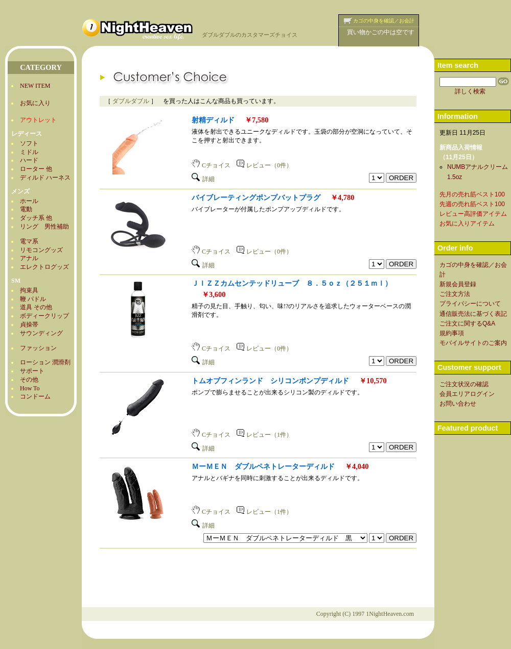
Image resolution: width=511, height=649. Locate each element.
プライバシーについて (470, 303)
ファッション (38, 348)
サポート (32, 371)
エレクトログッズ (44, 266)
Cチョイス (211, 165)
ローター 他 (36, 168)
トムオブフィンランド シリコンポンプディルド (270, 381)
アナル (29, 258)
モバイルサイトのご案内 (473, 342)
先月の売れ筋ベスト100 (472, 194)
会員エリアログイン (467, 393)
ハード (29, 160)
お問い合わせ (457, 403)
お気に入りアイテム (467, 223)
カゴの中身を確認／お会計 (383, 20)
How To (30, 388)
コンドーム (35, 396)
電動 (26, 209)
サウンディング (41, 333)
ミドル (29, 152)
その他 (29, 379)
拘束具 (29, 290)
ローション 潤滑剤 (45, 362)
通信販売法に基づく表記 (473, 313)
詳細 (203, 179)
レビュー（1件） (264, 434)
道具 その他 (36, 307)
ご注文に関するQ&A (467, 323)
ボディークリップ (44, 315)
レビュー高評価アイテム (473, 213)
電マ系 (29, 241)
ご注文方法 (454, 293)
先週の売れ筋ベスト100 (472, 204)
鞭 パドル (33, 299)
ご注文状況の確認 (464, 384)
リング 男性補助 (44, 226)
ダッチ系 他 (36, 217)
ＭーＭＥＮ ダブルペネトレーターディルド (263, 466)
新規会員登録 (457, 284)
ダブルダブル (130, 101)
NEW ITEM (35, 85)
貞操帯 (29, 324)
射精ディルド (213, 120)
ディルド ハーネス (45, 177)
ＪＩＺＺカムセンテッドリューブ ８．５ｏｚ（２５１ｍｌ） (292, 283)
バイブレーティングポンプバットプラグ (256, 197)
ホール (29, 201)
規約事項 (451, 333)
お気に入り (35, 103)
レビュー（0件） (264, 165)
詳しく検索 (470, 91)
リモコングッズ (41, 250)
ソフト (29, 143)
